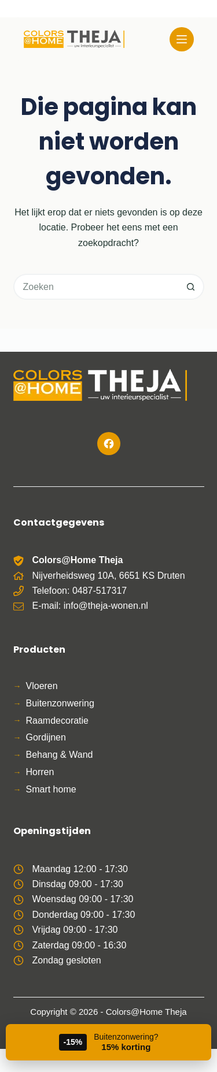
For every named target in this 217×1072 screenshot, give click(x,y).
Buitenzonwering (60, 703)
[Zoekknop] (191, 287)
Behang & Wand (59, 755)
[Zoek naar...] (95, 287)
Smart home (51, 789)
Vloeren (42, 686)
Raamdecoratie (57, 720)
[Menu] (182, 39)
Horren (40, 772)
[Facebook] (108, 443)
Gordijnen (46, 737)
